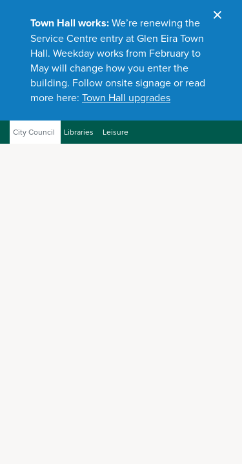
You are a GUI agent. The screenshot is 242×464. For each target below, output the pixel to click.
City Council (34, 132)
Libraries (79, 132)
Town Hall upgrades (126, 97)
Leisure (115, 132)
